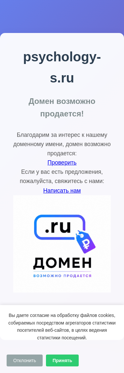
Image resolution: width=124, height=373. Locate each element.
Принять (62, 360)
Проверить (62, 162)
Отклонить (24, 360)
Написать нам (62, 190)
